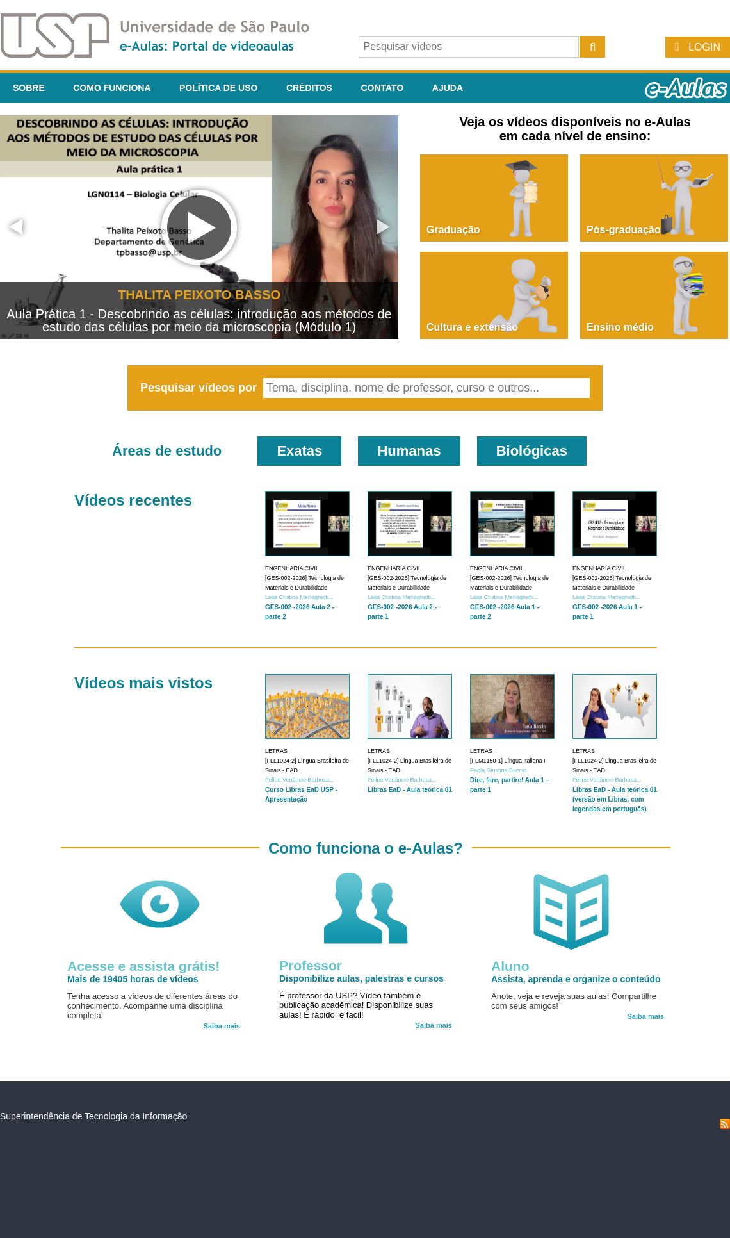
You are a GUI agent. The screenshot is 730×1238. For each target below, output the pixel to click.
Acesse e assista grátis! (143, 966)
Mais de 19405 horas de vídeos (133, 979)
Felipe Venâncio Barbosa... (299, 780)
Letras (276, 751)
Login (704, 47)
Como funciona (111, 88)
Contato (382, 88)
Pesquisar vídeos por (200, 387)
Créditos (309, 88)
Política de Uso (218, 88)
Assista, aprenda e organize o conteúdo (576, 979)
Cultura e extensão (472, 327)
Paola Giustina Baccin (498, 770)
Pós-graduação (624, 229)
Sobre (29, 88)
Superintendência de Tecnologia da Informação (93, 1116)
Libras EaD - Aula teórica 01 (410, 789)
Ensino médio (620, 327)
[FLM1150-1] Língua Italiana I (508, 760)
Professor (310, 965)
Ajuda (447, 88)
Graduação (453, 229)
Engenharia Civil (292, 568)
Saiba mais (222, 1026)
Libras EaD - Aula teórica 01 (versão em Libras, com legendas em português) (614, 799)
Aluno (510, 966)
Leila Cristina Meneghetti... (299, 597)
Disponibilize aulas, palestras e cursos (361, 978)
